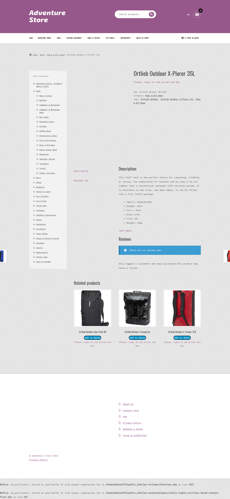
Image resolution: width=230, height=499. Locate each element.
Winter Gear (42, 257)
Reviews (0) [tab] (81, 180)
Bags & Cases (45, 96)
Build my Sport (142, 38)
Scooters (40, 243)
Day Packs (44, 117)
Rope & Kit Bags (56, 55)
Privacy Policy (132, 423)
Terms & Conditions (135, 435)
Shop (31, 38)
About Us (128, 404)
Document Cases (46, 122)
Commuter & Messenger (49, 105)
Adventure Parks (44, 38)
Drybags (43, 126)
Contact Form (131, 410)
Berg (58, 38)
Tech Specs (125, 230)
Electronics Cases (48, 136)
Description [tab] (81, 171)
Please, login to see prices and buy (157, 82)
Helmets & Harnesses (46, 215)
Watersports (125, 38)
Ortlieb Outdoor (149, 99)
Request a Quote (133, 429)
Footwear (40, 210)
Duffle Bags (45, 131)
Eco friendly (42, 196)
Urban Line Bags (47, 173)
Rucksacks (44, 154)
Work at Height (93, 38)
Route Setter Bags (48, 150)
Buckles (43, 100)
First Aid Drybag (47, 140)
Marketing (41, 224)
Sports (39, 248)
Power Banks (42, 234)
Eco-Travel (110, 38)
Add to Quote (92, 337)
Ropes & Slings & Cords (47, 238)
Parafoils (41, 229)
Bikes (39, 182)
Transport (44, 164)
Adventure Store (47, 15)
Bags (42, 55)
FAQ (125, 416)
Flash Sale (41, 206)
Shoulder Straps (47, 159)
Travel (42, 168)
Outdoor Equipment (73, 38)
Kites (39, 220)
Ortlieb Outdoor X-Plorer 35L (177, 99)
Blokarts (40, 187)
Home (35, 55)
